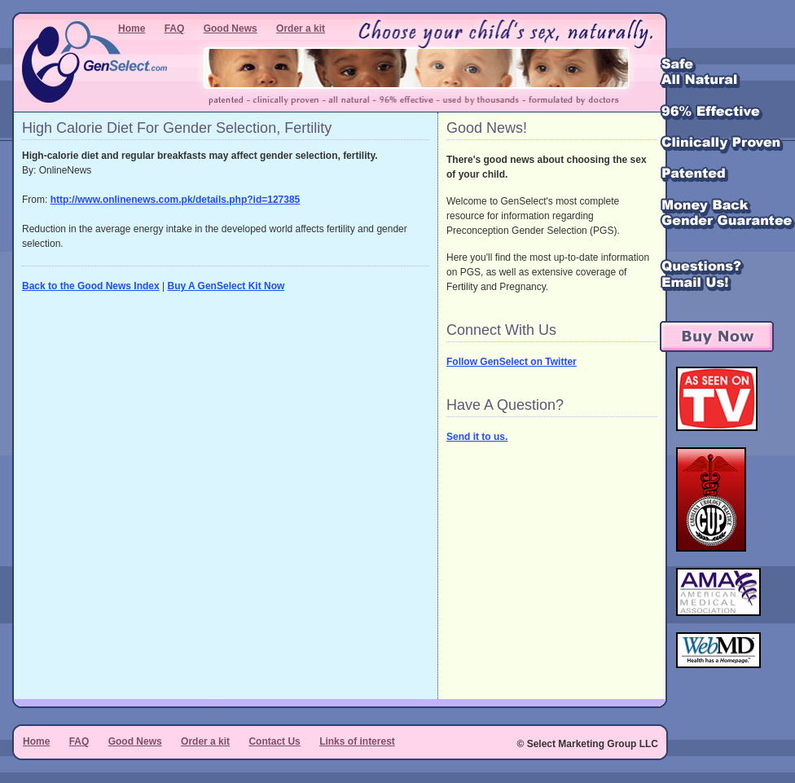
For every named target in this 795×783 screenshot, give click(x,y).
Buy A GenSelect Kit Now (226, 286)
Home (131, 28)
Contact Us (274, 741)
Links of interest (357, 741)
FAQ (175, 28)
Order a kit (300, 28)
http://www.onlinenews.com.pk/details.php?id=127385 (176, 199)
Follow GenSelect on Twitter (511, 361)
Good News (230, 28)
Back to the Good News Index (91, 286)
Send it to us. (476, 436)
